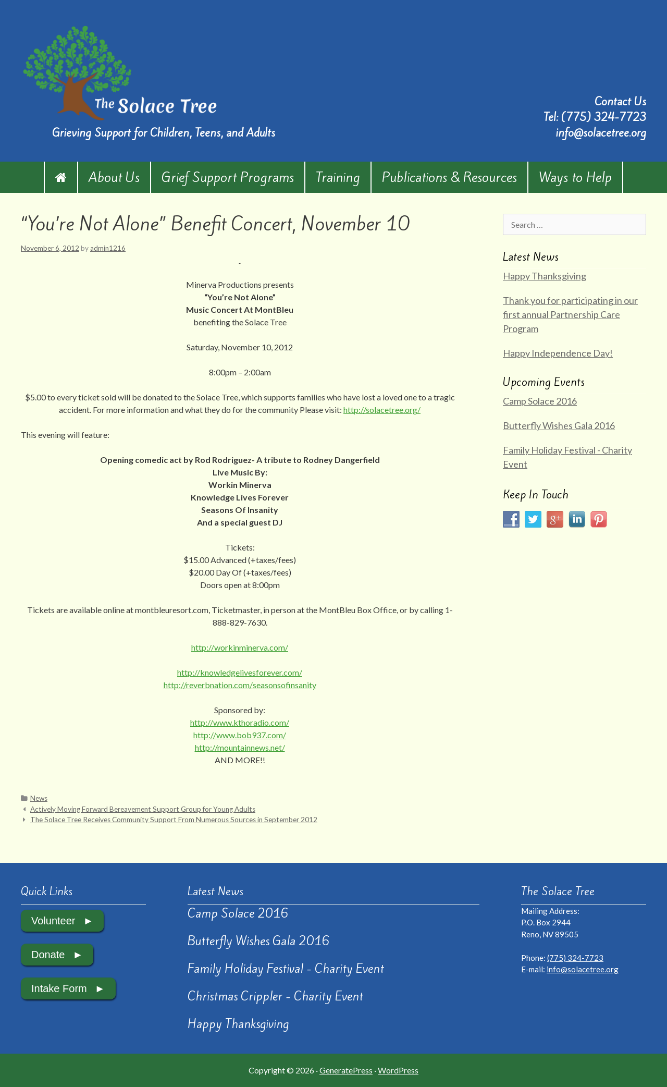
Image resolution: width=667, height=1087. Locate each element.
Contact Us (620, 101)
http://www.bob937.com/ (239, 735)
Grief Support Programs (228, 177)
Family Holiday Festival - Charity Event (286, 968)
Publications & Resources (449, 177)
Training (338, 177)
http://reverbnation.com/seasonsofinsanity (240, 685)
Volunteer (53, 920)
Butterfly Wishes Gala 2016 (559, 425)
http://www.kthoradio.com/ (239, 722)
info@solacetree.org (600, 132)
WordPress (398, 1070)
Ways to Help (575, 177)
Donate (48, 954)
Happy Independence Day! (558, 353)
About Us (114, 177)
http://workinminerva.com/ (239, 647)
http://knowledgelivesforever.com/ (239, 672)
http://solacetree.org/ (382, 409)
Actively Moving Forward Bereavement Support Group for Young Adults (142, 809)
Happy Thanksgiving (544, 276)
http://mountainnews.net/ (240, 747)
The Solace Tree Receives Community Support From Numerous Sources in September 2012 (173, 819)
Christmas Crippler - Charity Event (275, 996)
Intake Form (59, 988)
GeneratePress (346, 1070)
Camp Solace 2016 (540, 401)
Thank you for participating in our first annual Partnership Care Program (570, 314)
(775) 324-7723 (603, 117)
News (38, 798)
